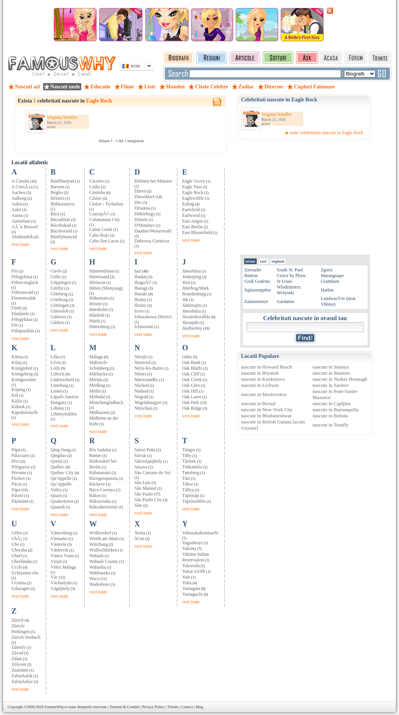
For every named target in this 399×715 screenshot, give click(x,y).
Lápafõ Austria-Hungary (65, 399)
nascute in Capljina (331, 403)
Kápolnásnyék (24, 412)
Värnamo (59, 538)
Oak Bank (191, 362)
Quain (56, 495)
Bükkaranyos (63, 204)
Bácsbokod (61, 225)
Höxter (95, 303)
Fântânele (20, 313)
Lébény (57, 408)
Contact (187, 707)
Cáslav (95, 198)
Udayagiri (20, 588)
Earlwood (191, 215)
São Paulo (143, 494)
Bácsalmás (60, 219)
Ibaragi (140, 288)
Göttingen (60, 305)
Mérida (96, 379)
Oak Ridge (192, 408)
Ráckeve (97, 484)
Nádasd (141, 391)
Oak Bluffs (192, 368)
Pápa (15, 449)
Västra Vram (62, 555)
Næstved (142, 362)
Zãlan (16, 658)
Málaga (96, 356)
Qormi (57, 461)
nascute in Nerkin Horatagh (339, 379)
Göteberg (59, 294)
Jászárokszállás (196, 316)
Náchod (141, 385)
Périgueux (20, 467)
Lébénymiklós (64, 414)
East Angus (192, 221)
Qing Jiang (61, 449)
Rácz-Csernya (102, 489)
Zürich (17, 620)
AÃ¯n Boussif (24, 226)
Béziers (57, 198)
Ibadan (140, 276)
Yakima (189, 548)
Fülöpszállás (22, 330)
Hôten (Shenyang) (106, 288)
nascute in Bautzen (331, 373)
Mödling (97, 385)
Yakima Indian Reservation (195, 557)
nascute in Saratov (330, 385)
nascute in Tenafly (330, 425)
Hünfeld (96, 315)
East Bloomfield (197, 232)
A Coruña (20, 181)
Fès (14, 271)
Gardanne (285, 301)
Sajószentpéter (258, 290)
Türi (186, 478)
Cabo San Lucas (104, 241)
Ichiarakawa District (153, 316)
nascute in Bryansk (260, 373)
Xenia (139, 532)
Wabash (96, 555)
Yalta (186, 582)
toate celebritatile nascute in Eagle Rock (326, 132)
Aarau (17, 215)
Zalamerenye (257, 301)
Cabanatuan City (104, 219)
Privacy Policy (153, 707)
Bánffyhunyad (64, 236)
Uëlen (17, 532)
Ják (185, 299)
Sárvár (140, 455)
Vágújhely (60, 588)
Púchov (18, 478)
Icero (139, 311)
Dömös (141, 219)
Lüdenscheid (62, 379)
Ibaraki (140, 294)
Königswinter (23, 379)
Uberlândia (21, 561)
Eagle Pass (192, 186)
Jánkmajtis (191, 305)
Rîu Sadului (100, 449)
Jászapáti (190, 322)
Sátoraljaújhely (148, 461)
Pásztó (17, 495)
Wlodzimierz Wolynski (289, 289)
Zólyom (18, 664)
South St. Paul (289, 270)
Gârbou (57, 322)
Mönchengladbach (106, 402)
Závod (17, 653)
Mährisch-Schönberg (99, 365)
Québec (58, 467)
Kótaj (16, 362)
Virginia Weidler (62, 117)
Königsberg (22, 374)
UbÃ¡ (16, 538)
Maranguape (332, 275)
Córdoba (97, 192)
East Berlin (192, 226)
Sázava (140, 467)
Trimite (173, 707)
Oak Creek (192, 379)
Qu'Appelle (61, 478)
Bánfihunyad (62, 181)
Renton (251, 275)
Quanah (58, 507)
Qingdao (58, 455)
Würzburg (98, 544)
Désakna (142, 208)
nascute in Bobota (330, 415)
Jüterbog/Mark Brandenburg (195, 291)
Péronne (18, 472)
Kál (14, 395)
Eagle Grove (193, 181)
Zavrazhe (253, 270)
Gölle (56, 276)
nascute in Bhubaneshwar (266, 415)
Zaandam (20, 670)
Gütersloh (60, 311)
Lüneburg (59, 385)
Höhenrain (99, 298)
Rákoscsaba (100, 501)
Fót (14, 325)
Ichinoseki (143, 326)
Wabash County (103, 561)
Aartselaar (20, 221)
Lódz (55, 368)
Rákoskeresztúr (103, 507)
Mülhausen (99, 412)
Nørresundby (146, 379)
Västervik (60, 550)
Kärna (17, 356)
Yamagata (191, 588)
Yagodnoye (192, 542)
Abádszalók (22, 236)
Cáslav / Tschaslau (106, 204)
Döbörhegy (144, 213)
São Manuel (145, 488)
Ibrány (140, 299)
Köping (18, 389)
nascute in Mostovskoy (264, 394)
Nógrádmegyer (148, 402)
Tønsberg (190, 472)
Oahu (187, 356)
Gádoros (58, 316)
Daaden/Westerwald (152, 231)
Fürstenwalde (23, 298)
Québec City (62, 472)
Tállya (188, 489)
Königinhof (21, 368)
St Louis (284, 281)
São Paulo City (148, 499)
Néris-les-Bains (148, 368)
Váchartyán (61, 582)
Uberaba (19, 550)
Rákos (95, 495)
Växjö (56, 561)
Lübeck (57, 374)
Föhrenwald (22, 292)
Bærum (57, 186)
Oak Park (190, 402)
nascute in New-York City (267, 409)
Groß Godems (257, 281)
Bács (55, 213)
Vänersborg (61, 532)
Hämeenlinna (101, 271)
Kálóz (17, 401)
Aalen (17, 204)
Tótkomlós (192, 467)
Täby (186, 455)
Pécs (15, 461)
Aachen (18, 192)
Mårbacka (98, 374)
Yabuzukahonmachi (200, 532)
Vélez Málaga (63, 567)
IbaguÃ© (142, 282)
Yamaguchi (192, 594)
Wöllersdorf (100, 532)
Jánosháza (191, 271)
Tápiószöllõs (193, 501)
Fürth (16, 308)
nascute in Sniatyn (330, 367)
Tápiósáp (190, 495)
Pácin (16, 484)
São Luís (142, 482)
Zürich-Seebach (25, 637)
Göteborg (59, 299)
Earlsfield (191, 209)
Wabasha (97, 567)
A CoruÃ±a (22, 186)
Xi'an (139, 538)
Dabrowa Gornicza (151, 241)
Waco (94, 578)
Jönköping (191, 276)
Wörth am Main (104, 538)
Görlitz (57, 288)
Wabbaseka (99, 573)
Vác (54, 577)
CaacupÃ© (99, 213)
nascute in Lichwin (260, 385)
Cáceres (96, 181)
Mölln (94, 391)
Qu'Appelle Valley (61, 486)
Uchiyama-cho (25, 573)
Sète (138, 505)
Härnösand (99, 276)
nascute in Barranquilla (335, 409)
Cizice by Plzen (291, 275)
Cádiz (94, 186)
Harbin (327, 290)
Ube (15, 544)
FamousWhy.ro (56, 707)
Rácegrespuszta (103, 478)
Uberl (16, 555)
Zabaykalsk (21, 675)
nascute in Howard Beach (266, 367)
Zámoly (18, 647)
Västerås (58, 544)
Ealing (188, 204)
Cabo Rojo (99, 235)
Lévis (56, 362)
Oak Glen (191, 385)
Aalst (16, 209)
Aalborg (18, 198)
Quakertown (62, 501)
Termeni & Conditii (124, 707)
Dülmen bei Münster (153, 181)
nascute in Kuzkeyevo (263, 379)
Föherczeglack (24, 282)
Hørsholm (98, 309)
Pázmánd (19, 501)
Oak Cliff (190, 374)
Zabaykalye (22, 681)
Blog (199, 707)
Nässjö (140, 356)
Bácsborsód (61, 231)
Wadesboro (99, 584)
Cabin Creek (100, 229)
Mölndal (97, 396)
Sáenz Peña (144, 449)
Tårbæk (189, 461)
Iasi (137, 271)
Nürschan (143, 408)
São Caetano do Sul (152, 472)
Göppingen (61, 282)
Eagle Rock (192, 192)
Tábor (187, 484)
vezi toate (20, 244)
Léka (55, 356)
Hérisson (97, 282)
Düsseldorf (144, 196)
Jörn (186, 282)
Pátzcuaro (20, 455)
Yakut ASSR (193, 571)
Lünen (57, 391)
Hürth (94, 321)
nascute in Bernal (258, 403)
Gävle (56, 271)
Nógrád (141, 396)
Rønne (95, 455)
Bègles (57, 192)
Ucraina (18, 582)
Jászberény (192, 328)
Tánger (188, 449)
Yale (186, 577)
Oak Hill (190, 391)
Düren (140, 191)
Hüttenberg (99, 326)
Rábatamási (100, 472)
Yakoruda (191, 565)
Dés (138, 202)
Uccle (16, 567)
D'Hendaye (144, 225)
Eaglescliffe (193, 198)
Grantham (330, 281)
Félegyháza (21, 276)
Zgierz (327, 270)
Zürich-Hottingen (20, 628)
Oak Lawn (191, 396)
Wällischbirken (103, 550)
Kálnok (18, 406)
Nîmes (140, 374)
